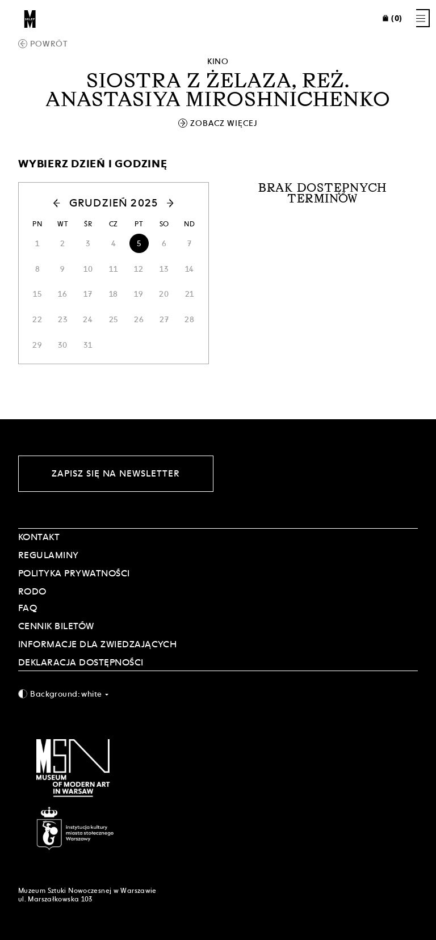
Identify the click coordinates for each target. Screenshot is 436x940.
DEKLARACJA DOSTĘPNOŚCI (81, 662)
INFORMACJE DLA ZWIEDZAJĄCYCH (97, 644)
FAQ (27, 607)
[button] (44, 203)
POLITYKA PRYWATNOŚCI (74, 573)
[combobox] (218, 693)
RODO (32, 591)
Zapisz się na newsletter (116, 473)
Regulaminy (48, 555)
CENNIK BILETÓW (56, 626)
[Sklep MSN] (30, 18)
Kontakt (39, 537)
